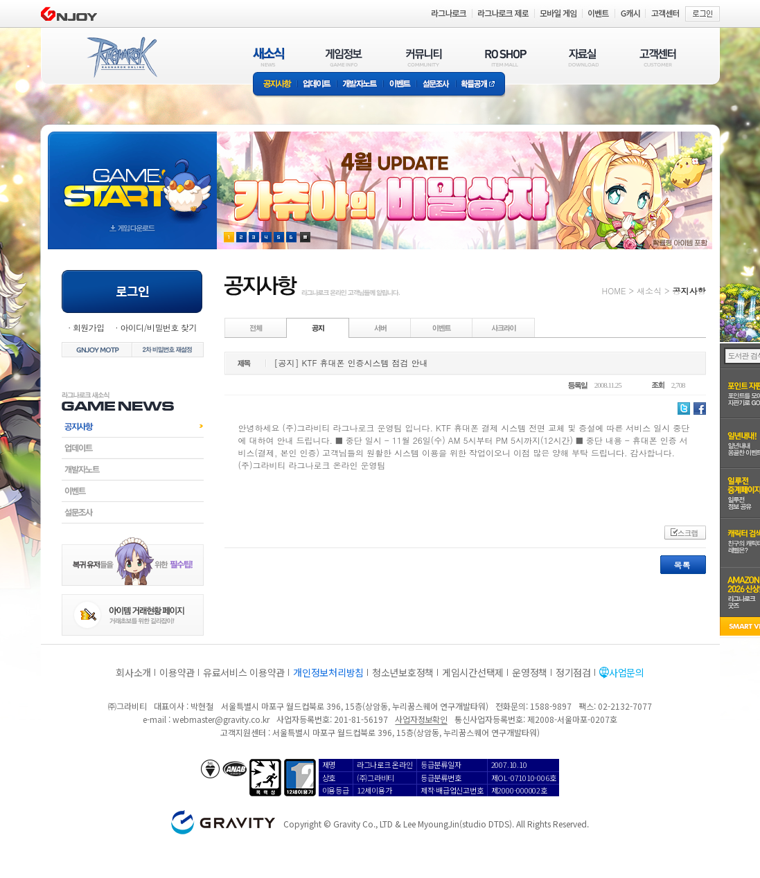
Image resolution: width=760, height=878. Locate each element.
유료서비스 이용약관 (244, 672)
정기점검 (573, 672)
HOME (614, 290)
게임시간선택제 (473, 672)
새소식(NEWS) (269, 57)
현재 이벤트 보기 (305, 237)
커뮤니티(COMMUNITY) (424, 57)
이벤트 (399, 85)
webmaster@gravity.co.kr (221, 719)
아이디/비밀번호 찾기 (158, 327)
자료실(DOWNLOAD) (583, 57)
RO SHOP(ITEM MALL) (506, 57)
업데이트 (317, 85)
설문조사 (436, 85)
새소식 (649, 290)
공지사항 (275, 85)
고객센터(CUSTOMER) (657, 57)
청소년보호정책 (403, 672)
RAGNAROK (121, 57)
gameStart (132, 178)
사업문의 (626, 672)
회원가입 (89, 327)
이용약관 (177, 672)
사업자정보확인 (421, 719)
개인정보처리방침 (328, 672)
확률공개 (480, 85)
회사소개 (133, 672)
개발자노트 (360, 85)
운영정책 (529, 672)
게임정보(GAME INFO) (344, 57)
